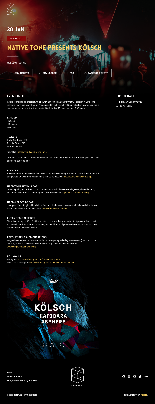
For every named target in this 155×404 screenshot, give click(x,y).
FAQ (70, 73)
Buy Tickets (20, 73)
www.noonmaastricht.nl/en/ (54, 208)
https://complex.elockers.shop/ (78, 176)
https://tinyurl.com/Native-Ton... (32, 152)
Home (10, 373)
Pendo (144, 395)
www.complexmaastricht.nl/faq (21, 246)
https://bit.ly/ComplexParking (75, 192)
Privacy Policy (14, 377)
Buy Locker (48, 73)
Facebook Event (96, 73)
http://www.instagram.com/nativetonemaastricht (52, 262)
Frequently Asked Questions (22, 380)
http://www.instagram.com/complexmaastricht (39, 259)
